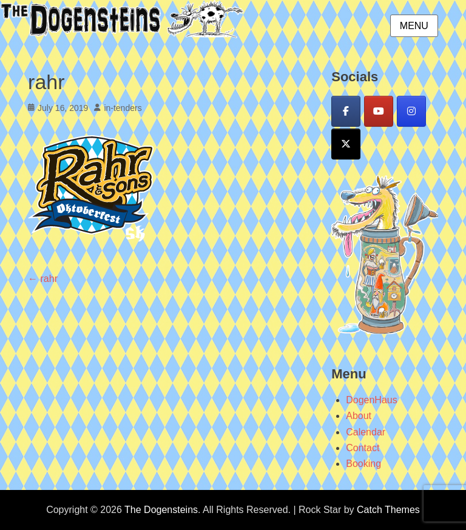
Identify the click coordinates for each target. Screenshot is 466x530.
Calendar (365, 432)
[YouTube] (378, 111)
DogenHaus (371, 400)
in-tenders (122, 108)
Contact (362, 448)
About (358, 416)
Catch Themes (388, 510)
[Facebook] (345, 111)
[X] (345, 144)
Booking (363, 463)
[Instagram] (411, 111)
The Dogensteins (161, 510)
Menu (414, 26)
